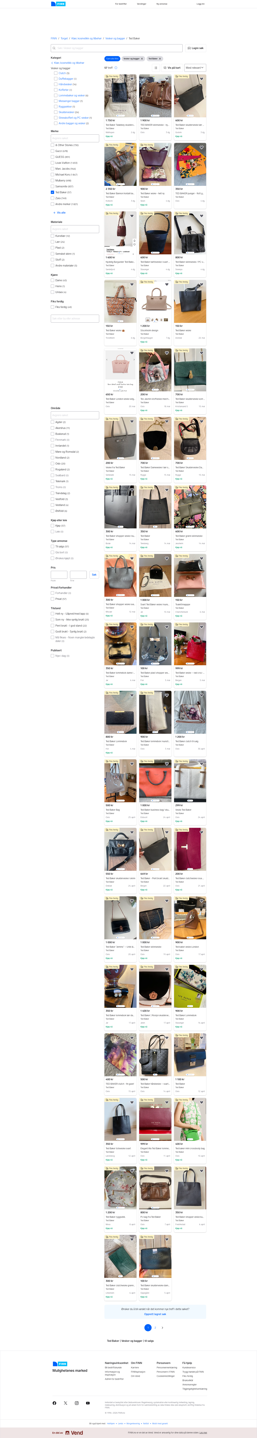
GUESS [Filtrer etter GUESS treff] (62, 156)
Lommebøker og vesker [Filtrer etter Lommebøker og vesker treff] (73, 95)
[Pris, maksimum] (78, 575)
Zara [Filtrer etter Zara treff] (61, 198)
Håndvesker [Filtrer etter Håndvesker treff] (68, 84)
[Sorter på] (195, 68)
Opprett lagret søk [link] (155, 1314)
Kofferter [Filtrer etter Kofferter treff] (65, 89)
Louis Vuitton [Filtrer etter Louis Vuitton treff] (66, 162)
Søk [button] (94, 574)
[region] (120, 95)
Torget (64, 38)
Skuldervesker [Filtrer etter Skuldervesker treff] (69, 112)
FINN (54, 38)
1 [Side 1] (148, 1327)
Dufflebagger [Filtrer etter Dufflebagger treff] (68, 78)
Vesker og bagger (115, 38)
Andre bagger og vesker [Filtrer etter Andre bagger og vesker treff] (74, 123)
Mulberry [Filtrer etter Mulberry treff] (63, 180)
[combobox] (117, 48)
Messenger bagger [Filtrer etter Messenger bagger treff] (71, 101)
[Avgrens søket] (75, 138)
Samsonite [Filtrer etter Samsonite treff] (64, 186)
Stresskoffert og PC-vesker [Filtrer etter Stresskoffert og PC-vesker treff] (75, 117)
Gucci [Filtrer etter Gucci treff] (61, 151)
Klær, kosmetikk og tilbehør (86, 38)
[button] (195, 48)
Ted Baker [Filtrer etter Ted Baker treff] (63, 192)
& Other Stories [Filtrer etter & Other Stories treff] (67, 145)
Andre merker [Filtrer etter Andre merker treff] (66, 204)
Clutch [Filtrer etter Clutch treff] (64, 73)
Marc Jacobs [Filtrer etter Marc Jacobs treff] (65, 168)
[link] (67, 63)
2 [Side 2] (155, 1327)
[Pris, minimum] (59, 575)
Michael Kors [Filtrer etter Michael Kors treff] (66, 174)
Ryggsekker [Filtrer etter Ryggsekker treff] (67, 106)
